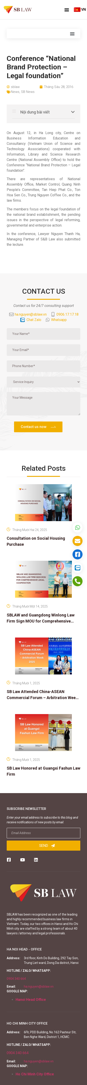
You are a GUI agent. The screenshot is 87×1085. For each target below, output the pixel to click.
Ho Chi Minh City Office (35, 1074)
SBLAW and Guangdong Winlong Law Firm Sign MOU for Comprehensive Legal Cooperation (41, 621)
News (15, 92)
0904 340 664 (16, 978)
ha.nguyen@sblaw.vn (39, 986)
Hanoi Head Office (31, 999)
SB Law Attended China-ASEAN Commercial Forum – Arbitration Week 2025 (42, 697)
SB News (28, 92)
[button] (66, 9)
